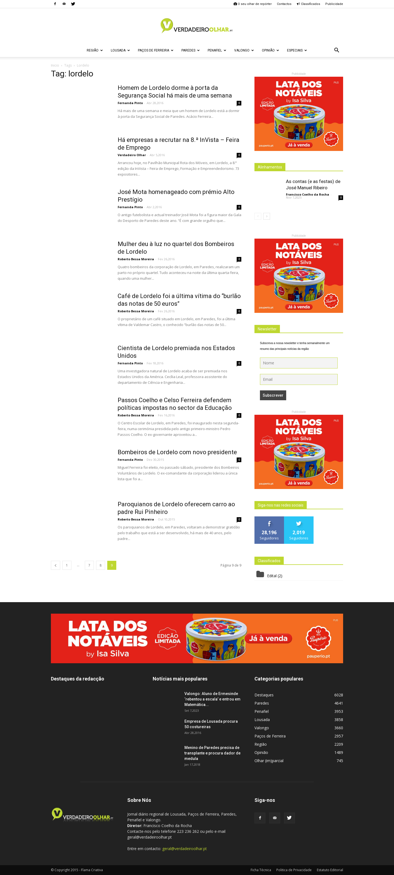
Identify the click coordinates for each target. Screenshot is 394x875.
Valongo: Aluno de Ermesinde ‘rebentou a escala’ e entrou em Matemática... (212, 699)
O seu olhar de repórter (252, 4)
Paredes (190, 50)
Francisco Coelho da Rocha (307, 194)
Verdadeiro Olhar (132, 155)
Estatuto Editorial (330, 870)
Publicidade (334, 4)
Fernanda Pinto (130, 103)
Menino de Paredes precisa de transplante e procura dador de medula (212, 753)
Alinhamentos (270, 167)
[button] (336, 50)
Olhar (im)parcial (268, 760)
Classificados (308, 4)
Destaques (264, 694)
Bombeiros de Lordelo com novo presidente (177, 452)
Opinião (270, 50)
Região (95, 50)
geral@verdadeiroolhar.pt (184, 848)
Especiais (297, 50)
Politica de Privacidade (294, 870)
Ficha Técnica (261, 870)
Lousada (120, 50)
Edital (272, 575)
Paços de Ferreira (155, 50)
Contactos (284, 4)
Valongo (244, 50)
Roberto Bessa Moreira (136, 259)
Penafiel (217, 50)
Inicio (55, 65)
